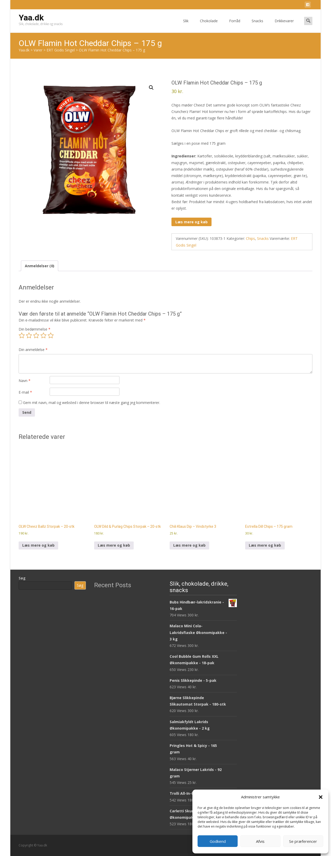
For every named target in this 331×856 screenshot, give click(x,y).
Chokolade (209, 25)
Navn (25, 380)
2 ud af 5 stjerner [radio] (29, 335)
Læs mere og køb (191, 221)
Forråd (234, 25)
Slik (186, 25)
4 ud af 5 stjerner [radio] (43, 335)
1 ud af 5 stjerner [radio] (22, 335)
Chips (250, 238)
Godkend (218, 841)
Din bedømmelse (34, 329)
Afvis (260, 841)
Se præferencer (303, 841)
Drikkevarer (284, 25)
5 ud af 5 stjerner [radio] (51, 335)
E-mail (25, 392)
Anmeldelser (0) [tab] (39, 265)
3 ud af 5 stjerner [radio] (36, 335)
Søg (22, 578)
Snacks (257, 25)
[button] (320, 797)
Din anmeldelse (33, 349)
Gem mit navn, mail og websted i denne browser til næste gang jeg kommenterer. (91, 402)
